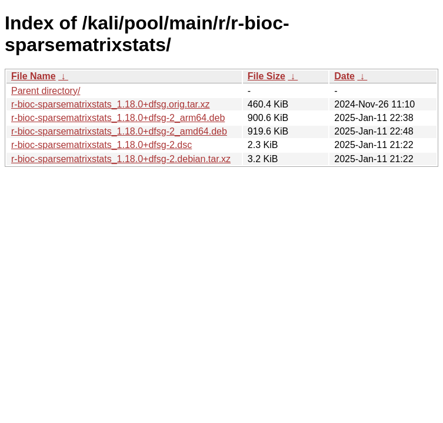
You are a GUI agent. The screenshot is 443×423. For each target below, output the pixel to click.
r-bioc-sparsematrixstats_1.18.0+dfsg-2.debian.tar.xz (121, 159)
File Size (266, 76)
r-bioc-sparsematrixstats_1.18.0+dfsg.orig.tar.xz (110, 104)
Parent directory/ (45, 91)
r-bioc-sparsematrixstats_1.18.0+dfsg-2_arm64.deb (118, 118)
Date (344, 76)
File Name (33, 76)
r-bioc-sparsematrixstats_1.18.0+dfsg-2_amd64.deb (119, 131)
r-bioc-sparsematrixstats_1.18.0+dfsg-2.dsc (101, 145)
